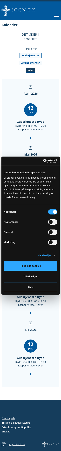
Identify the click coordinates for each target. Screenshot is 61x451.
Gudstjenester (30, 55)
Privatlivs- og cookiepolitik (16, 427)
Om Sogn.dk (8, 418)
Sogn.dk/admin (17, 444)
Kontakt (6, 431)
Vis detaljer (44, 255)
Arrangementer (30, 62)
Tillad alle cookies (30, 265)
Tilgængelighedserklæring (16, 422)
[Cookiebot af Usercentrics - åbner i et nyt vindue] (43, 161)
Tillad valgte (30, 276)
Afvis (30, 287)
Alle (30, 70)
